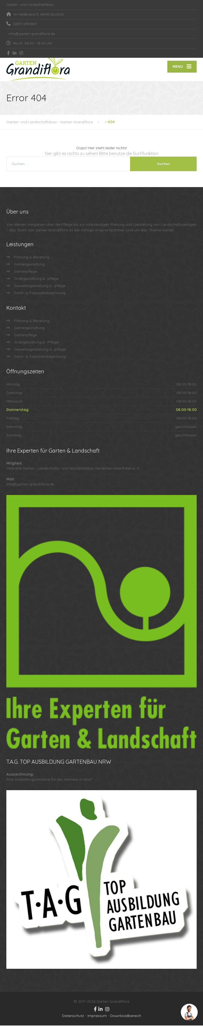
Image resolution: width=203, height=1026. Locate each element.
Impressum (97, 1016)
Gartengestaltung (29, 264)
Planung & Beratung (31, 257)
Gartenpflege (25, 271)
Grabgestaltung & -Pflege (36, 342)
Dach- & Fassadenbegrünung (40, 293)
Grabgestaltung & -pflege (36, 279)
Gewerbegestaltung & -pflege (40, 286)
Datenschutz (73, 1016)
